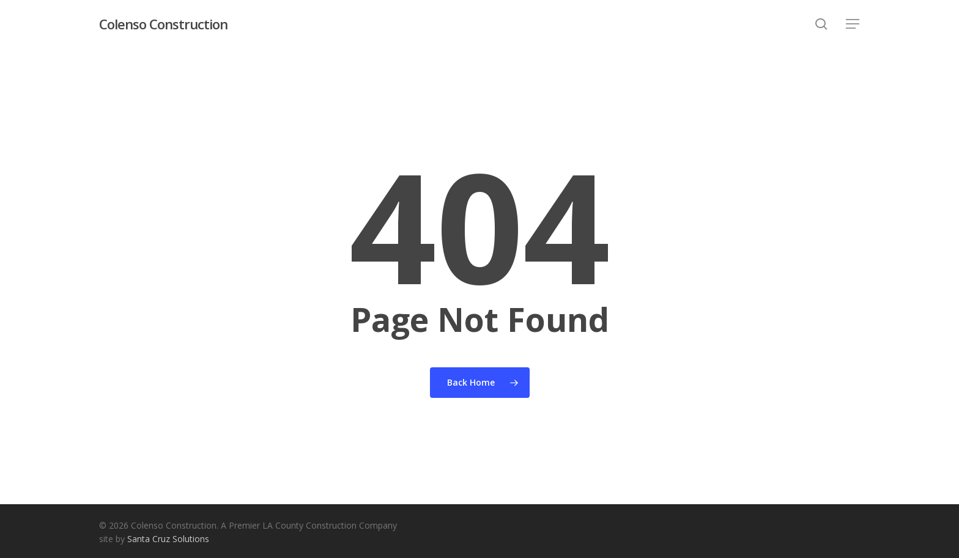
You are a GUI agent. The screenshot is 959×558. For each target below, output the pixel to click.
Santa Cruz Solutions (168, 539)
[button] (853, 24)
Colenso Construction (163, 24)
